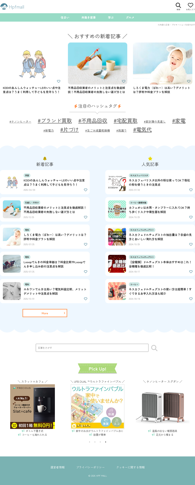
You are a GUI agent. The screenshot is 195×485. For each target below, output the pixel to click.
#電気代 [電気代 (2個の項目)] (142, 129)
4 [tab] (105, 442)
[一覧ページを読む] (45, 313)
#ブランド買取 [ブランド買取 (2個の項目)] (55, 120)
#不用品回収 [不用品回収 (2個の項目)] (92, 120)
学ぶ (111, 17)
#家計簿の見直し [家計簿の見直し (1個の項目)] (155, 121)
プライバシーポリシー (90, 467)
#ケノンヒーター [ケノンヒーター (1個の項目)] (20, 121)
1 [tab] (89, 442)
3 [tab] (100, 442)
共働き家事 (89, 17)
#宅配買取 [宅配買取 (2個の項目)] (125, 120)
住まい (65, 17)
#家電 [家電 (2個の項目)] (179, 120)
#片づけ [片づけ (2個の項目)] (69, 129)
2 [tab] (95, 442)
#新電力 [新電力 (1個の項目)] (48, 130)
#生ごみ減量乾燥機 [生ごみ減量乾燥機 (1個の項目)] (97, 130)
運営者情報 (57, 467)
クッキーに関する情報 (130, 467)
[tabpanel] (32, 407)
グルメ (130, 17)
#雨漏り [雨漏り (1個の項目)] (121, 130)
